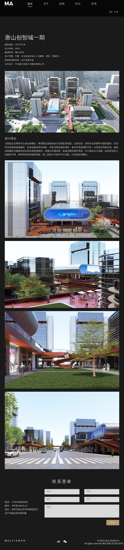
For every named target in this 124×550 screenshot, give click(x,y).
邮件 (48, 499)
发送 (112, 522)
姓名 (48, 491)
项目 (30, 6)
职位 (78, 6)
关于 (46, 6)
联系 (94, 6)
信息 (48, 507)
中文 (116, 14)
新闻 (62, 6)
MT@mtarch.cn (19, 506)
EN (110, 14)
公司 (88, 499)
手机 (88, 491)
